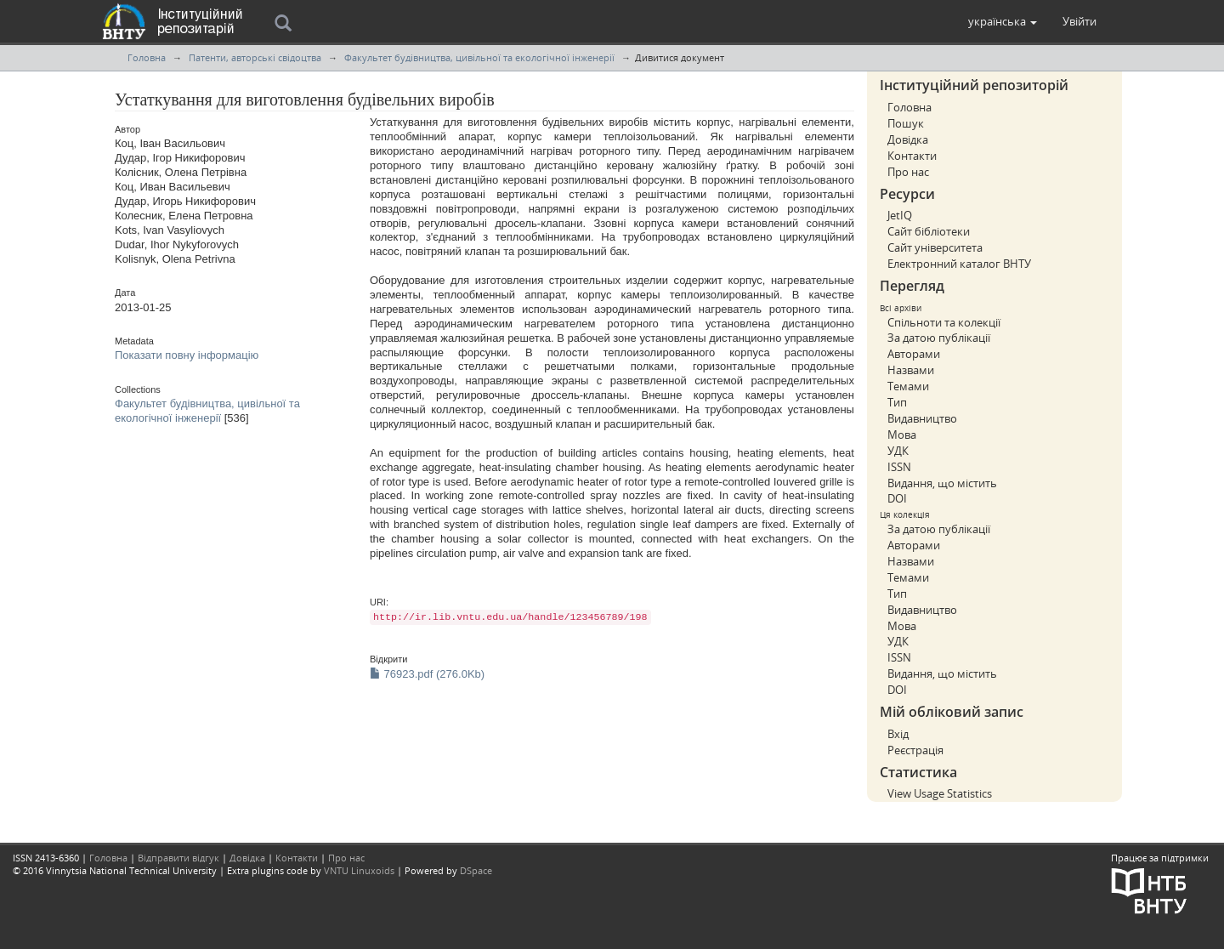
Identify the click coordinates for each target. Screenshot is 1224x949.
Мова (901, 434)
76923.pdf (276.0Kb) (427, 674)
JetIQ (899, 215)
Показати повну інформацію (186, 355)
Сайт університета (935, 247)
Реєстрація (915, 750)
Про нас (908, 171)
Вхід (898, 734)
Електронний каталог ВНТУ (959, 263)
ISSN (899, 466)
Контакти (912, 155)
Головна (147, 57)
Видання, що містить (942, 483)
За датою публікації (938, 337)
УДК (898, 450)
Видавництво (922, 418)
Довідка (907, 139)
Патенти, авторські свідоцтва (255, 57)
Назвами (910, 370)
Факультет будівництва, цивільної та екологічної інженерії (479, 57)
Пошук (905, 123)
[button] (1002, 21)
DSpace (476, 870)
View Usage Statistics (939, 793)
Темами (908, 386)
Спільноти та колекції (943, 322)
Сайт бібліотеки (928, 231)
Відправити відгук (178, 857)
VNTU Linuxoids (359, 870)
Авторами (913, 353)
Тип (897, 402)
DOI (897, 498)
